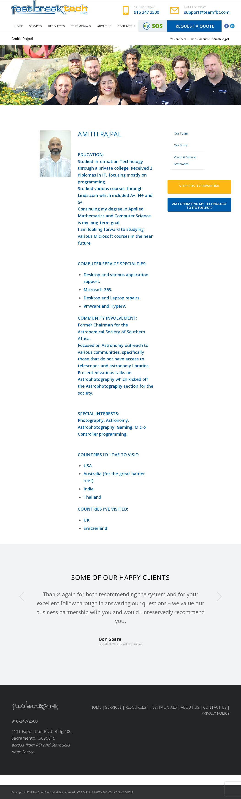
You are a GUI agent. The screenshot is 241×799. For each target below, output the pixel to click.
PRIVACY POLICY (215, 713)
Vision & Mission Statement (185, 160)
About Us (204, 39)
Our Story (180, 145)
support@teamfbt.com (207, 12)
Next (219, 596)
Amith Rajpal (22, 38)
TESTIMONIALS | (165, 707)
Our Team (181, 133)
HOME (95, 707)
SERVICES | (115, 707)
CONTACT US (215, 707)
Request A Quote (195, 26)
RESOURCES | (137, 707)
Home (192, 39)
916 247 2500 (146, 12)
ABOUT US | (192, 707)
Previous (22, 596)
